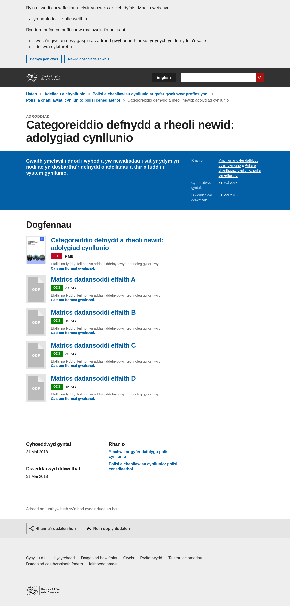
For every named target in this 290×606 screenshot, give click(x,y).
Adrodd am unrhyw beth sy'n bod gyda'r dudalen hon (72, 509)
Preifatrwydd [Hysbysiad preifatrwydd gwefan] (151, 558)
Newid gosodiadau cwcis (88, 59)
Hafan (31, 94)
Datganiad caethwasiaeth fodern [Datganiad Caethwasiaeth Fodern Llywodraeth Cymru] (54, 564)
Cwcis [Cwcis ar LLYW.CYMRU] (128, 558)
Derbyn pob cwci (44, 59)
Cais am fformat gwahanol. (73, 268)
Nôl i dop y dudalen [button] (111, 528)
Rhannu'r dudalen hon (55, 528)
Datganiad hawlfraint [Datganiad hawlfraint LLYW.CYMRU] (99, 558)
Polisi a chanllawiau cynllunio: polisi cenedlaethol (73, 100)
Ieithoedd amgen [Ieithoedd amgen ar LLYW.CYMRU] (104, 564)
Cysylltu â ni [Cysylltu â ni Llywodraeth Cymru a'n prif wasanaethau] (36, 558)
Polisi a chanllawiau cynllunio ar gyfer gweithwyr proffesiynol (151, 94)
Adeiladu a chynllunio (64, 94)
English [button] (164, 77)
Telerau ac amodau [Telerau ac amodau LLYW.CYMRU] (185, 558)
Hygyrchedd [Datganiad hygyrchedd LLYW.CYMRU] (64, 558)
